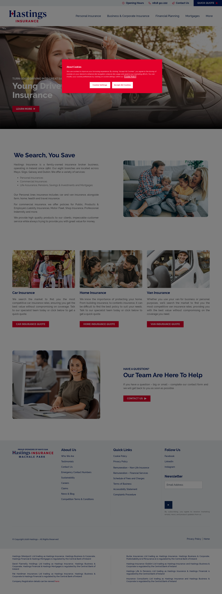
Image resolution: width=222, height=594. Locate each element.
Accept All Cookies (122, 85)
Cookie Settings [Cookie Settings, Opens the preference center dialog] (100, 85)
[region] (112, 76)
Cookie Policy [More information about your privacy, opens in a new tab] (130, 77)
